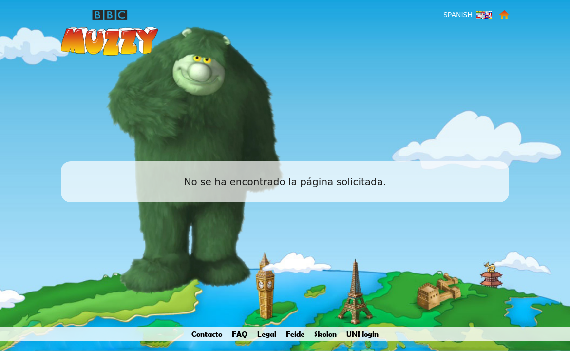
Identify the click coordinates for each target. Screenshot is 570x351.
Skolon (325, 334)
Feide (295, 334)
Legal (266, 334)
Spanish (458, 15)
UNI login (362, 334)
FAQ (239, 334)
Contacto (206, 334)
